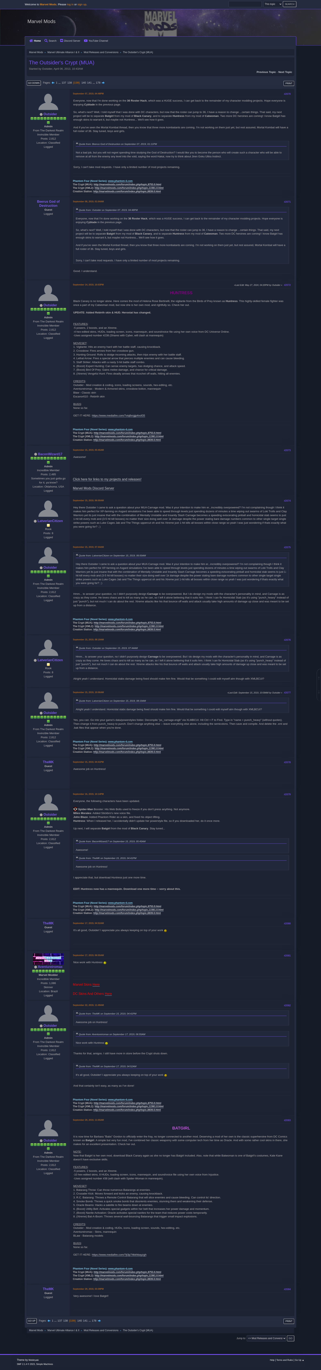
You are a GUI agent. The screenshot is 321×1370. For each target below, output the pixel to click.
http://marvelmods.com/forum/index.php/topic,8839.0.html (127, 191)
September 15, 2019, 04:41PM (88, 762)
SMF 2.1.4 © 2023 (26, 1364)
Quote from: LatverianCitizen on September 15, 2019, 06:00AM (112, 555)
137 (64, 82)
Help (272, 1360)
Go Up (31, 1321)
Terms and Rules (284, 1360)
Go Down (34, 83)
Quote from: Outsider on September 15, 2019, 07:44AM (108, 648)
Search (50, 40)
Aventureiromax (50, 967)
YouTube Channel (96, 40)
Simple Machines (44, 1364)
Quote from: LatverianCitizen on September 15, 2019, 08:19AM (112, 700)
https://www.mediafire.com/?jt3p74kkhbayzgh (119, 1254)
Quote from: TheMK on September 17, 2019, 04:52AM (107, 1066)
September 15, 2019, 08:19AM (88, 639)
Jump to (240, 1338)
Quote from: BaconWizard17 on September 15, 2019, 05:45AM (112, 841)
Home (35, 40)
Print (288, 83)
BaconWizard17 (50, 454)
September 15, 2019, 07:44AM (88, 547)
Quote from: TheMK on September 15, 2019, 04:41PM (107, 858)
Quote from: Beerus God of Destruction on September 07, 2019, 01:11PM (118, 144)
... (59, 82)
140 (83, 82)
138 (69, 82)
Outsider (50, 114)
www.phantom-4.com (120, 181)
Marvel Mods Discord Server (93, 488)
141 (89, 82)
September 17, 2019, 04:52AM (88, 923)
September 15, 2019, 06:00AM (88, 500)
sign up (82, 4)
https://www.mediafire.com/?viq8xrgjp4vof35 (118, 415)
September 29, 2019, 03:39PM (88, 1289)
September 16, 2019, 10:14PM (88, 794)
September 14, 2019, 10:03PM (88, 284)
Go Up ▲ (299, 1360)
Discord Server (70, 40)
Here (96, 984)
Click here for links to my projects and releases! (107, 479)
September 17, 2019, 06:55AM (88, 955)
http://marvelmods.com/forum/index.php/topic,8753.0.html (127, 184)
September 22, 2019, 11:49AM (88, 1005)
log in (70, 4)
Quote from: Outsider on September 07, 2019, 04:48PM (108, 210)
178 (98, 82)
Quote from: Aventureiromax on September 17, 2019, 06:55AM (112, 1034)
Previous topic (266, 72)
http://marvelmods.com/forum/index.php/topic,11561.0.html (129, 188)
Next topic (285, 72)
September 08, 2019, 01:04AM (88, 201)
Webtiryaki (33, 1360)
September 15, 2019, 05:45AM (88, 450)
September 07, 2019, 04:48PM (88, 93)
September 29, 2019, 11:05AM (88, 1120)
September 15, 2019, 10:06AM (88, 692)
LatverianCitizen (50, 521)
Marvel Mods (41, 21)
